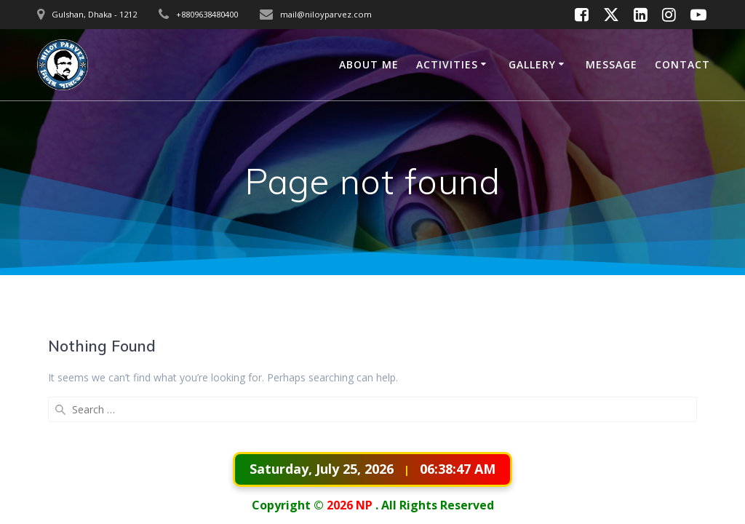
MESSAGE (611, 64)
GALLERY (532, 64)
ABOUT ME (369, 64)
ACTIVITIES (447, 64)
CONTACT (682, 64)
